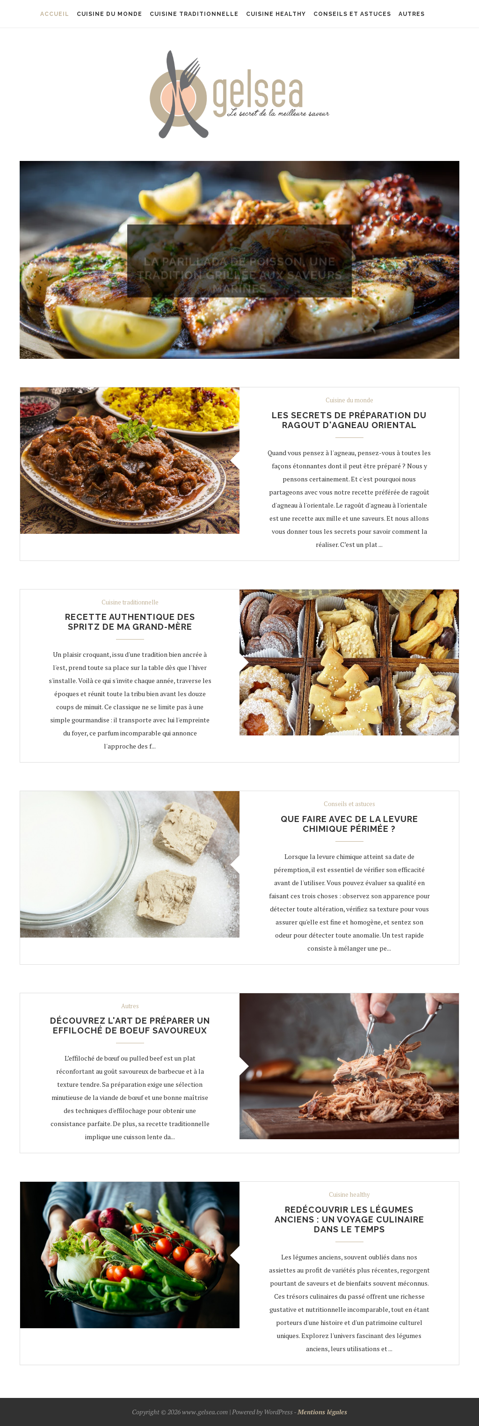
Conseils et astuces (349, 804)
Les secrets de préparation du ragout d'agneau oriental (349, 420)
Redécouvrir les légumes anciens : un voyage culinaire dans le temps (349, 1219)
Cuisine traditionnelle (130, 602)
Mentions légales (322, 1411)
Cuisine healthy (349, 1195)
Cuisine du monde (239, 249)
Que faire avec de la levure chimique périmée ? (349, 824)
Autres (130, 1006)
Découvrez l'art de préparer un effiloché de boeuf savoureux (130, 1025)
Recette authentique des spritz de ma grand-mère (130, 622)
